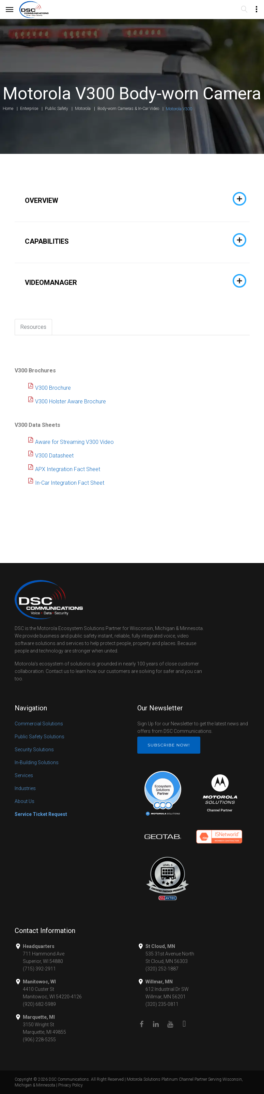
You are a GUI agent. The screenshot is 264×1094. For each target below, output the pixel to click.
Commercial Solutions (39, 723)
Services (24, 775)
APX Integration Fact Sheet (67, 469)
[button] (132, 199)
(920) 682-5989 (39, 1004)
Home (8, 108)
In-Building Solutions (37, 762)
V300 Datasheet (54, 455)
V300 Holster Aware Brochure (70, 401)
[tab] (132, 199)
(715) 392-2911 (39, 968)
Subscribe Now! (169, 744)
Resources (33, 327)
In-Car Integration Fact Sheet (69, 483)
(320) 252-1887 (161, 968)
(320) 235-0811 (161, 1004)
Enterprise (29, 108)
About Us (24, 801)
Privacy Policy (70, 1085)
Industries (25, 788)
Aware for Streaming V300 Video (74, 442)
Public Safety (56, 108)
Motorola (83, 108)
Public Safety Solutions (39, 736)
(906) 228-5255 (39, 1039)
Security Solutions (34, 749)
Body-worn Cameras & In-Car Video (128, 108)
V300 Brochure (53, 388)
